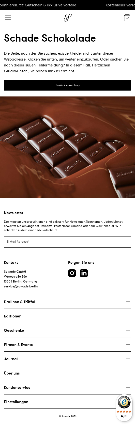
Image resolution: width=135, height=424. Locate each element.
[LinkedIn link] (84, 273)
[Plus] (67, 302)
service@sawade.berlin (21, 286)
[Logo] (68, 18)
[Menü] (8, 18)
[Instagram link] (72, 273)
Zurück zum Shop (68, 85)
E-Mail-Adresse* (18, 241)
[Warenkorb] (127, 18)
